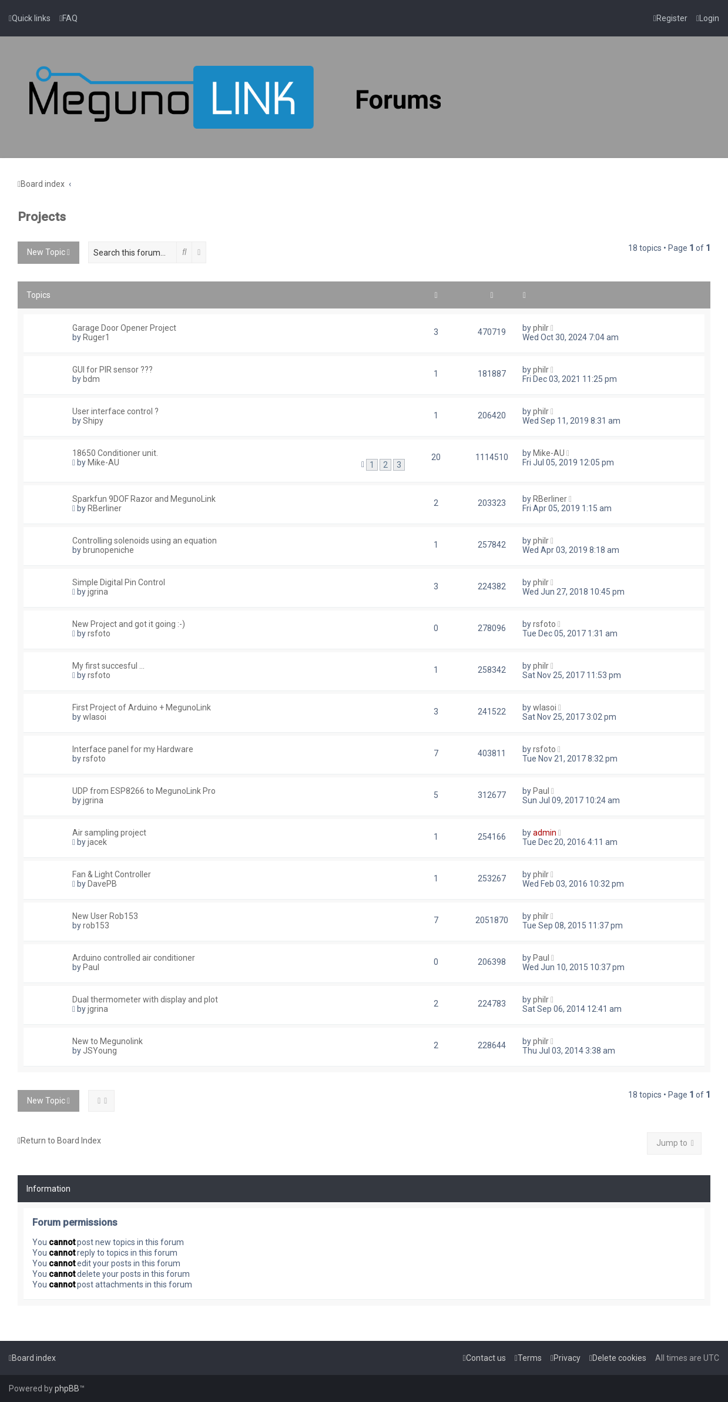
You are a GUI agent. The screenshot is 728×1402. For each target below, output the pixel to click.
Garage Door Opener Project (124, 328)
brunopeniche (108, 550)
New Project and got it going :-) (128, 624)
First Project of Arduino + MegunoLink (141, 707)
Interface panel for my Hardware (132, 749)
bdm (91, 379)
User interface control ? (115, 411)
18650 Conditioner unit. (115, 453)
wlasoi (94, 717)
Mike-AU (103, 462)
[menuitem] (68, 18)
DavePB (102, 883)
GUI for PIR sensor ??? (112, 369)
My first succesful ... (108, 665)
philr (541, 328)
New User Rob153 (105, 916)
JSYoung (100, 1050)
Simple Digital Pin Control (118, 582)
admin (544, 832)
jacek (97, 842)
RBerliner (105, 508)
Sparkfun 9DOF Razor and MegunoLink (144, 499)
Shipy (93, 420)
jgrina (98, 591)
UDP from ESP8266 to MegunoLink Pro (144, 791)
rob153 (96, 925)
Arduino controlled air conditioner (133, 957)
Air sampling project (109, 832)
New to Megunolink (107, 1041)
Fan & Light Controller (111, 874)
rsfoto (99, 633)
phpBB (67, 1388)
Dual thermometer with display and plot (145, 999)
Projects (42, 217)
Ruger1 (96, 337)
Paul (541, 791)
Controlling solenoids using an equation (144, 540)
